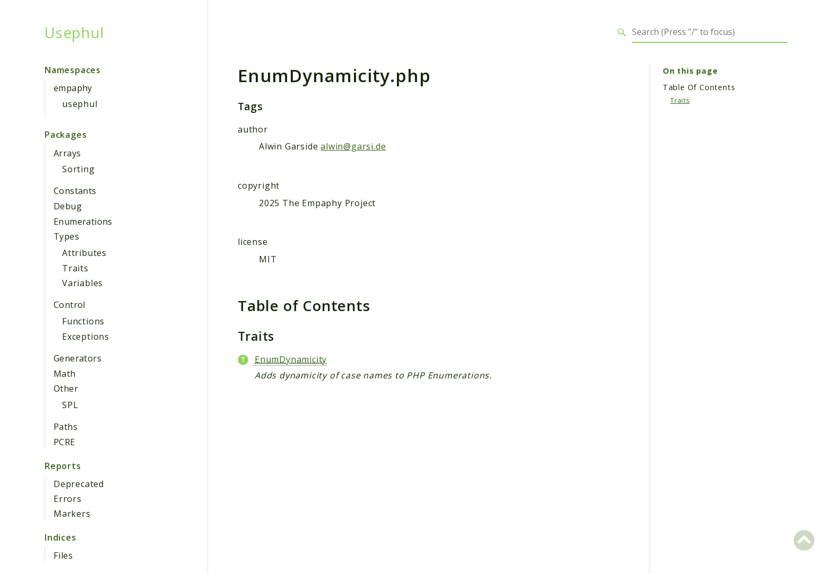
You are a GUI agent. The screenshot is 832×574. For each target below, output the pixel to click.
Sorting (78, 169)
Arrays (67, 153)
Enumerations (83, 221)
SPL (70, 405)
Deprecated (79, 484)
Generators (77, 358)
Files (63, 555)
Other (66, 388)
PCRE (64, 442)
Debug (68, 206)
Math (65, 373)
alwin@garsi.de (353, 146)
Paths (65, 426)
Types (66, 236)
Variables (82, 283)
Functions (83, 321)
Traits (75, 268)
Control (69, 305)
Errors (68, 499)
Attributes (84, 253)
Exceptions (85, 336)
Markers (72, 513)
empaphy (73, 88)
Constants (75, 191)
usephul (80, 104)
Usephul (75, 32)
